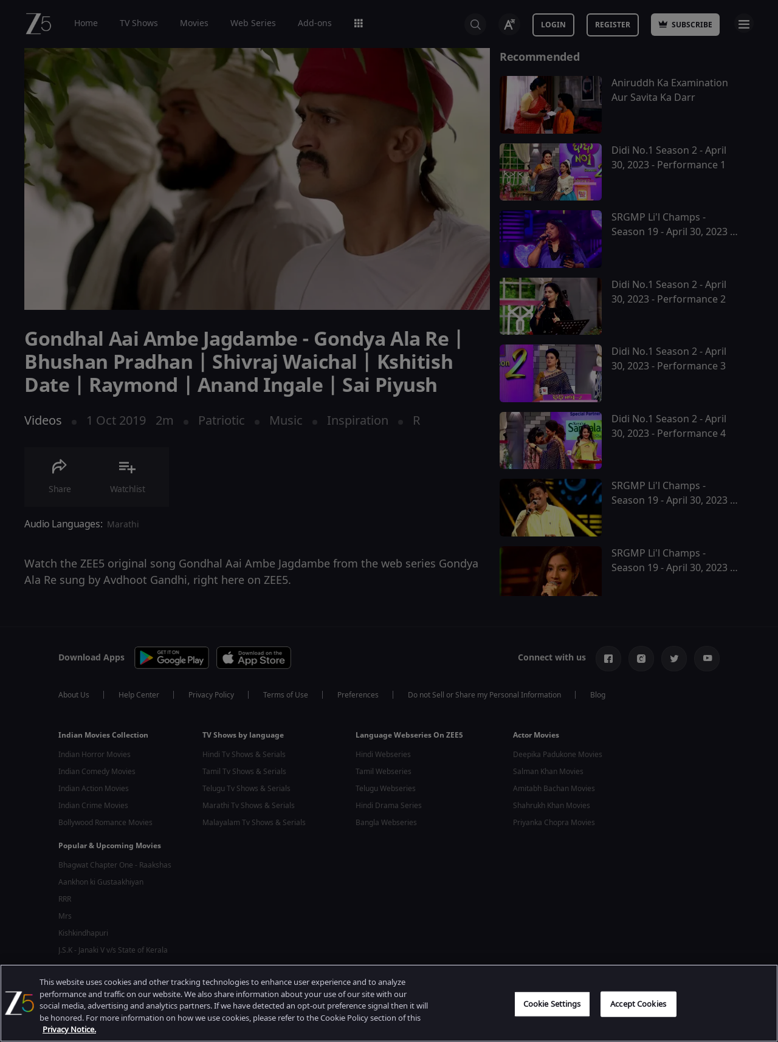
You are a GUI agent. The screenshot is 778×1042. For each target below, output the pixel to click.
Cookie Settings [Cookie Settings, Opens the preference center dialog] (552, 1004)
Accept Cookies (638, 1004)
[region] (389, 1003)
